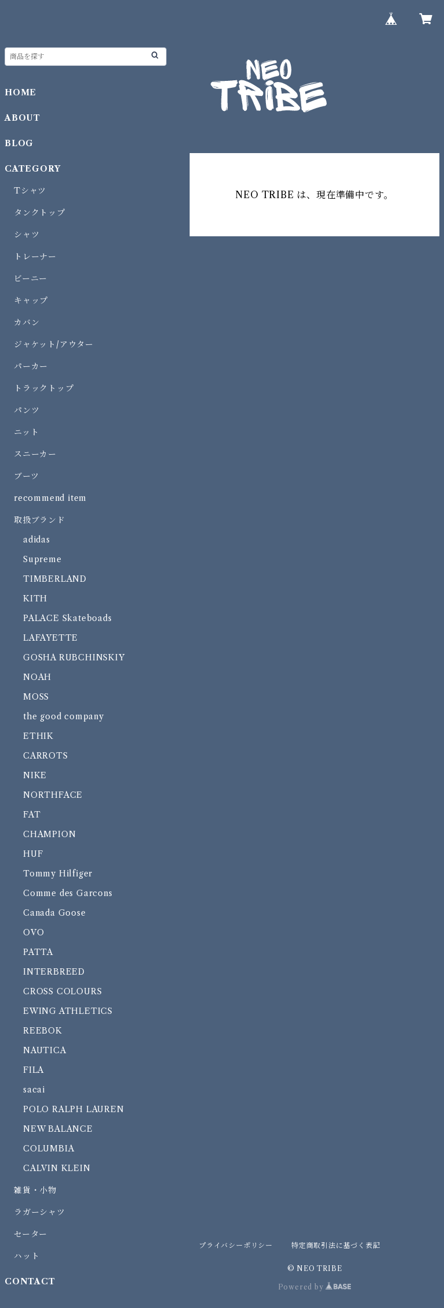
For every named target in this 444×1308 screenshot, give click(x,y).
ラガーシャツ (39, 1212)
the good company (63, 716)
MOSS (36, 697)
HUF (33, 854)
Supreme (42, 559)
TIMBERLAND (55, 579)
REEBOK (42, 1030)
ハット (26, 1256)
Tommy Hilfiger (57, 873)
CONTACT (30, 1281)
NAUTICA (44, 1050)
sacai (34, 1089)
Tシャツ (30, 190)
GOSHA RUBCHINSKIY (74, 657)
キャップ (31, 300)
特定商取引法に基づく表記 (335, 1245)
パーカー (31, 366)
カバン (26, 322)
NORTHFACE (53, 795)
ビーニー (30, 278)
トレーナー (35, 256)
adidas (36, 539)
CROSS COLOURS (62, 991)
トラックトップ (44, 388)
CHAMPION (49, 834)
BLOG (19, 143)
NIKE (35, 775)
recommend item (50, 498)
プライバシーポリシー (236, 1245)
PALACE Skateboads (67, 618)
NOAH (37, 677)
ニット (26, 432)
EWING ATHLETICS (68, 1011)
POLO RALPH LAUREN (73, 1109)
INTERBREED (54, 972)
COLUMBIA (48, 1148)
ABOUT (22, 118)
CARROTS (45, 755)
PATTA (38, 952)
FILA (33, 1070)
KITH (35, 598)
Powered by (315, 1287)
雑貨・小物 (35, 1190)
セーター (30, 1234)
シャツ (26, 234)
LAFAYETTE (50, 638)
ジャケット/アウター (54, 344)
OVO (33, 932)
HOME (20, 92)
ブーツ (26, 476)
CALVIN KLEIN (57, 1168)
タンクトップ (39, 212)
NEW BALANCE (58, 1129)
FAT (31, 814)
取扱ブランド (39, 520)
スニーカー (35, 454)
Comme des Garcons (68, 893)
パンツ (26, 410)
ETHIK (38, 736)
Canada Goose (54, 913)
